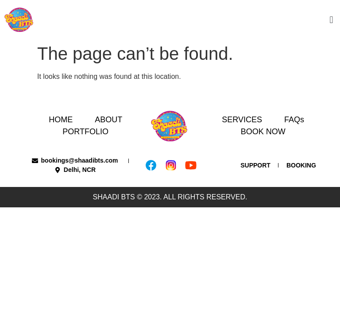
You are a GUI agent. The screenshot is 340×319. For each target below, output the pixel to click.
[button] (331, 19)
